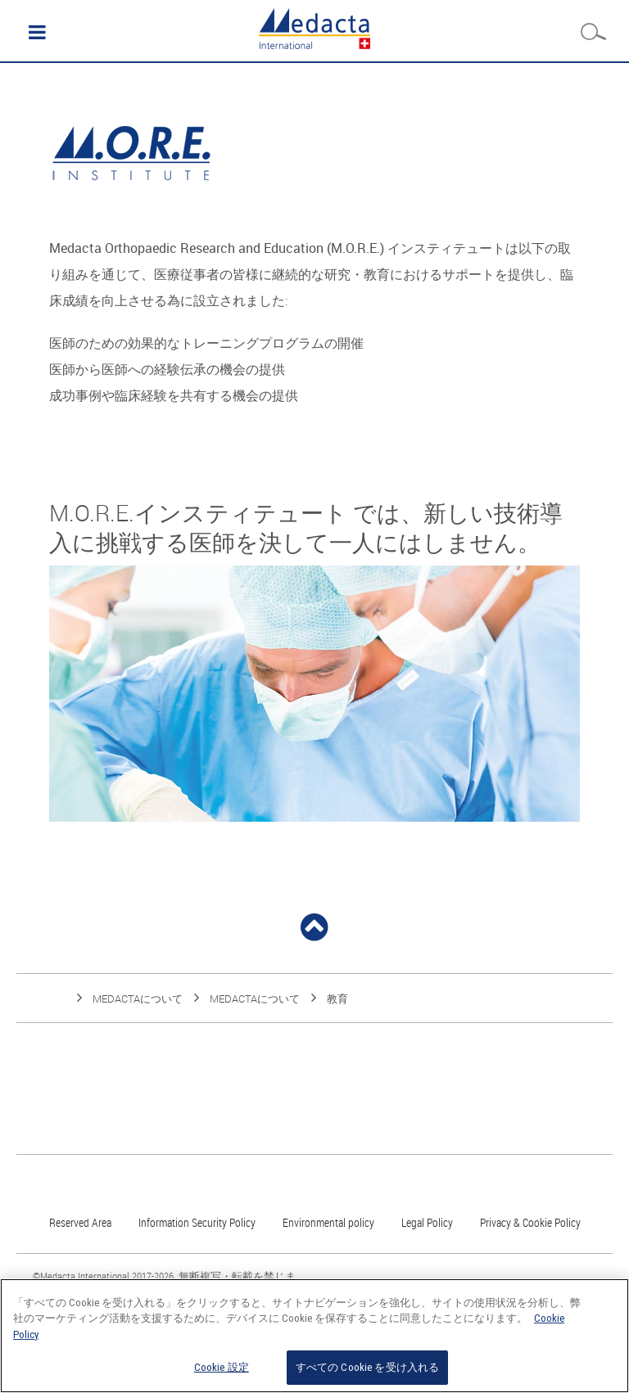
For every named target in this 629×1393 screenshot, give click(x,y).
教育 (337, 998)
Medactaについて (138, 998)
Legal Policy (427, 1222)
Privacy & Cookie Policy (530, 1222)
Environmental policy (328, 1222)
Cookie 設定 (221, 1367)
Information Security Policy (197, 1222)
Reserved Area (80, 1222)
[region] (314, 1335)
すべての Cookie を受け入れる (367, 1367)
